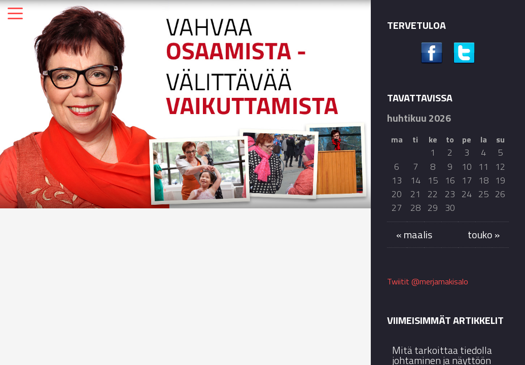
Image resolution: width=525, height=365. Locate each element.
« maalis (414, 234)
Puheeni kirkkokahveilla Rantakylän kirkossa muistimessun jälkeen (182, 294)
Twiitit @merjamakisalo (427, 281)
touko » (484, 234)
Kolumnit (39, 230)
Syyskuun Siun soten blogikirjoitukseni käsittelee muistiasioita (313, 285)
